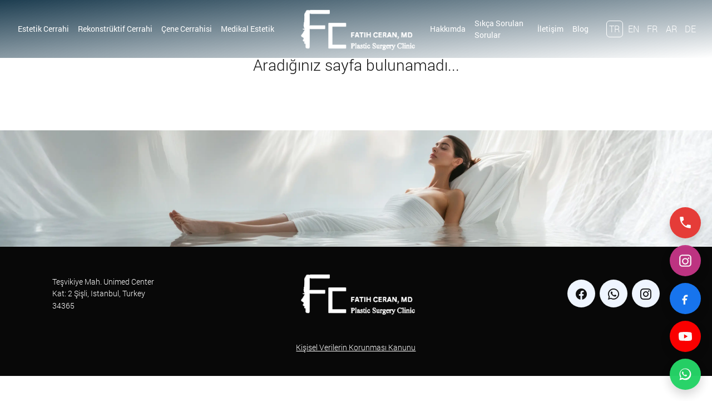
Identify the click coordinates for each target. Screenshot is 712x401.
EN (633, 29)
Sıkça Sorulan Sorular (498, 29)
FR (652, 29)
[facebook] (581, 293)
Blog (580, 28)
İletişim (550, 28)
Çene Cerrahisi (186, 28)
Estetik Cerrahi (43, 28)
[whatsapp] (613, 293)
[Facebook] (685, 298)
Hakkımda (448, 28)
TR (614, 29)
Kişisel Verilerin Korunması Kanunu (356, 347)
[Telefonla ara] (685, 222)
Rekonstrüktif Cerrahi (115, 28)
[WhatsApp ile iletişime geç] (685, 374)
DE (690, 29)
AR (672, 29)
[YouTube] (685, 336)
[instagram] (646, 293)
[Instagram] (685, 260)
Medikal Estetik (247, 28)
